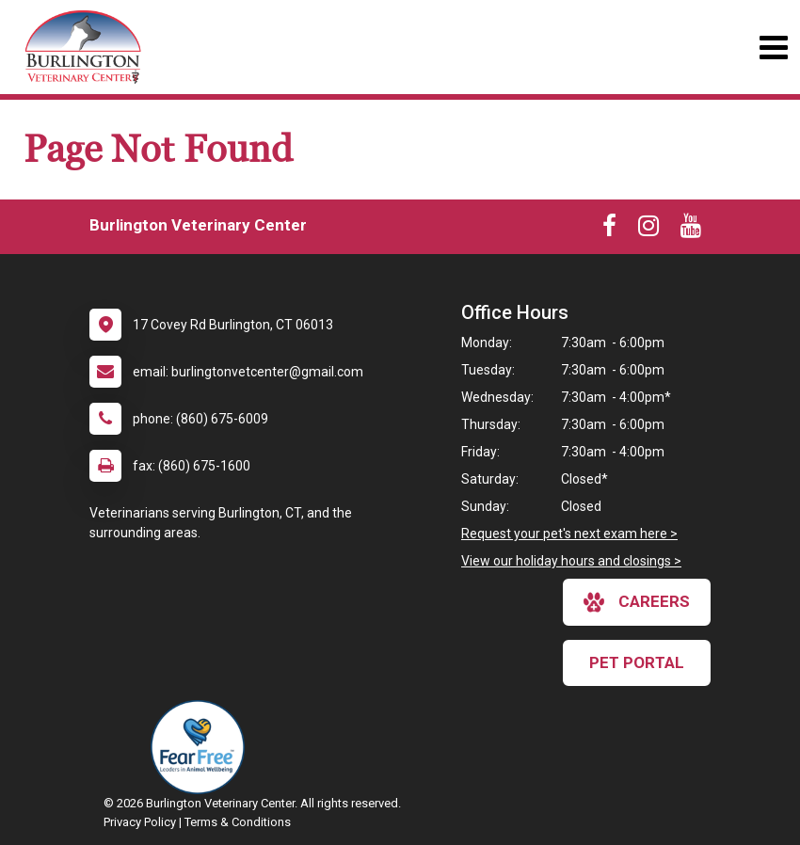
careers (637, 602)
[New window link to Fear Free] (202, 747)
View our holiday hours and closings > (571, 560)
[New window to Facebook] (609, 229)
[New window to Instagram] (648, 229)
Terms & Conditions (237, 822)
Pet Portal (636, 662)
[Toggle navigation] (773, 47)
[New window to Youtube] (691, 229)
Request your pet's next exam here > (569, 533)
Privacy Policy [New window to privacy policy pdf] (140, 822)
